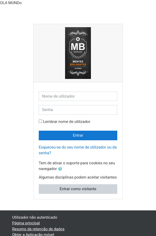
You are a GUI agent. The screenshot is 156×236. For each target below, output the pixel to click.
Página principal (26, 223)
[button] (61, 169)
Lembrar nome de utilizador (66, 121)
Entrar (78, 135)
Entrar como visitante (78, 189)
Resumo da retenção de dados (38, 229)
